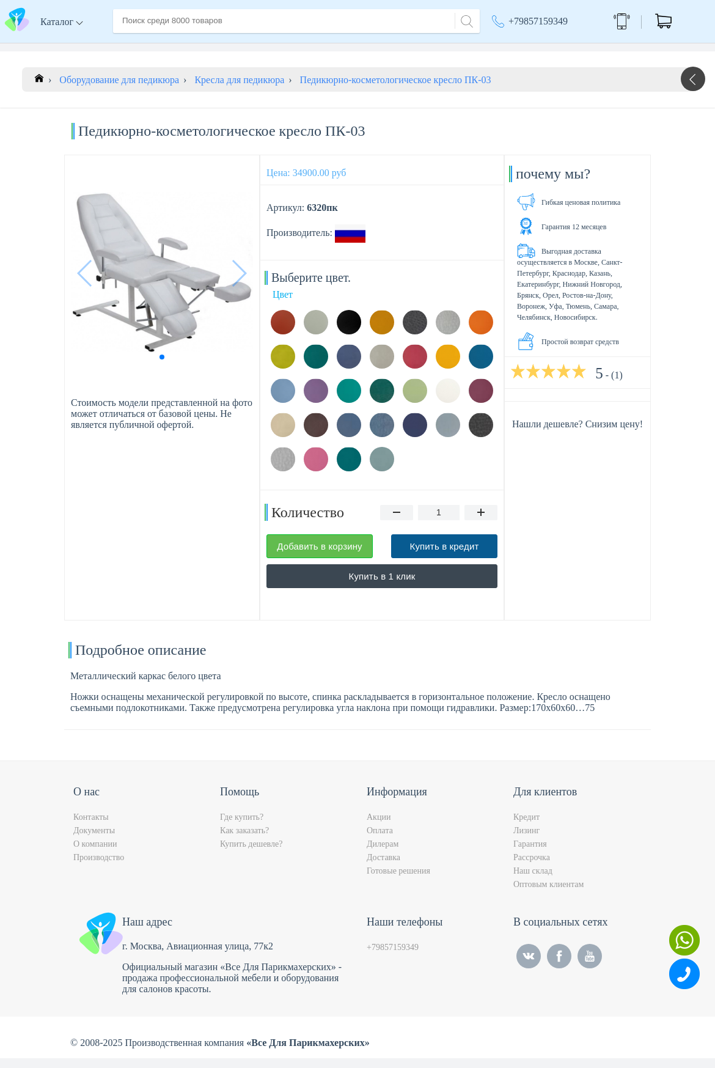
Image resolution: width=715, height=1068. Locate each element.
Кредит (526, 826)
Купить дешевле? (251, 853)
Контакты (343, 48)
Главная (129, 48)
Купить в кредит (444, 556)
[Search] (465, 20)
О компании (186, 48)
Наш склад (532, 880)
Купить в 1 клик (382, 586)
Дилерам (382, 853)
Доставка (244, 48)
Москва (513, 48)
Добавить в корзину (319, 556)
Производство (98, 867)
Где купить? (241, 826)
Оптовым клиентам (548, 894)
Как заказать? (244, 840)
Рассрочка (531, 867)
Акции (379, 826)
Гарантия (530, 853)
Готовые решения (398, 880)
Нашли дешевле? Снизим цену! (577, 434)
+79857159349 (538, 21)
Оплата (293, 48)
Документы (94, 840)
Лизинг (526, 840)
